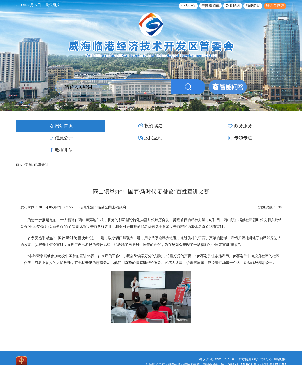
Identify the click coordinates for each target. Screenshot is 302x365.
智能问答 (253, 6)
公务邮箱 (232, 6)
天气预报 (52, 5)
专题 (28, 140)
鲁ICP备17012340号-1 (221, 345)
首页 (19, 140)
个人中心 (188, 6)
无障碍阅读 (210, 6)
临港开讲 (41, 140)
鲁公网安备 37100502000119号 (262, 345)
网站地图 (280, 335)
